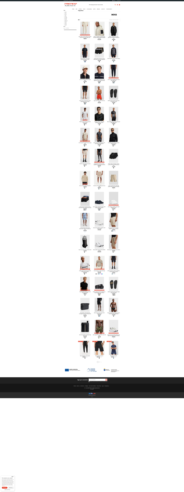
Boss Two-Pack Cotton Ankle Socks (85, 249)
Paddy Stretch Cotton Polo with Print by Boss (85, 122)
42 (66, 24)
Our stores (92, 389)
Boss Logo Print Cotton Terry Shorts (113, 249)
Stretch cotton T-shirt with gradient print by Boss (99, 122)
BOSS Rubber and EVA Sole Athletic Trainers (99, 250)
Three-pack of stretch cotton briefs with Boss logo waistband (99, 59)
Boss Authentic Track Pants (85, 355)
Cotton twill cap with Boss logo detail (85, 80)
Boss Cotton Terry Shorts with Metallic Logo (99, 313)
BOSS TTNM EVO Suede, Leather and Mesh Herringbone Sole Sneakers (114, 335)
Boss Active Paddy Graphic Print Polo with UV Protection (99, 143)
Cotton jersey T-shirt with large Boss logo (99, 271)
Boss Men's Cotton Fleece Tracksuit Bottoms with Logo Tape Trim (85, 37)
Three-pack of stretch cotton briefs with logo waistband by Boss (85, 207)
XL (66, 16)
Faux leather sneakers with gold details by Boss (113, 207)
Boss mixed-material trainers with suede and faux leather (99, 207)
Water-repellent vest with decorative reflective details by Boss (113, 37)
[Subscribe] (106, 380)
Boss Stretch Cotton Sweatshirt (85, 185)
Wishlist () (119, 0)
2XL (66, 17)
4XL (66, 19)
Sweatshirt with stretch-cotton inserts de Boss (113, 143)
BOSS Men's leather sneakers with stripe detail (99, 228)
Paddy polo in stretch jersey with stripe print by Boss (85, 271)
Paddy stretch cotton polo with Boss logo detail (85, 292)
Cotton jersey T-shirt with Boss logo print (85, 143)
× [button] (13, 476)
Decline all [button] (11, 487)
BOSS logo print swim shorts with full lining (99, 335)
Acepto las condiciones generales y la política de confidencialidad (98, 381)
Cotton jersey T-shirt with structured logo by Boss (85, 59)
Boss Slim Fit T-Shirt (113, 355)
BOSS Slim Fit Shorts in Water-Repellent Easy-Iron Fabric (114, 228)
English (114, 0)
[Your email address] (97, 380)
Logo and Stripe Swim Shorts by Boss (99, 101)
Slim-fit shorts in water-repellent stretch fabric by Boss (114, 271)
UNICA (66, 20)
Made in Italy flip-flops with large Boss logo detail (114, 292)
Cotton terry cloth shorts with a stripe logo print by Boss (85, 101)
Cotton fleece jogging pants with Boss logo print (114, 80)
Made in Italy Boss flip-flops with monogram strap (113, 101)
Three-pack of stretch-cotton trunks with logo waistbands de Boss (113, 164)
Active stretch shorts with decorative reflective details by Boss (85, 228)
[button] (8, 489)
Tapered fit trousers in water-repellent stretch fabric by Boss (99, 164)
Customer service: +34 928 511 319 (68, 0)
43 (65, 25)
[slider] (76, 29)
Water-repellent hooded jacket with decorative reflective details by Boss (99, 37)
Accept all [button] (4, 487)
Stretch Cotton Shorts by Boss (85, 163)
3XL (66, 18)
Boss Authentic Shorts (99, 355)
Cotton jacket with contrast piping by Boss (113, 59)
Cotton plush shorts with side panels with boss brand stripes (113, 186)
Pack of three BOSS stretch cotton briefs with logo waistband (113, 313)
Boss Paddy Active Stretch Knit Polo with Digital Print (113, 122)
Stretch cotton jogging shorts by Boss (99, 186)
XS (65, 12)
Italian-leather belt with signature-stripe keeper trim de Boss (99, 292)
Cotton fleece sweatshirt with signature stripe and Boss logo (99, 80)
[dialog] (8, 483)
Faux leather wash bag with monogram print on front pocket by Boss (85, 313)
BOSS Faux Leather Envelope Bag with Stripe (85, 335)
